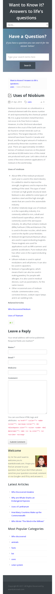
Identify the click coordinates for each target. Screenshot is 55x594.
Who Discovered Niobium (19, 309)
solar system (17, 565)
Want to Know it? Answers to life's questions (26, 11)
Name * (11, 347)
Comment (13, 378)
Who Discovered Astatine (22, 492)
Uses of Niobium (28, 95)
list (12, 553)
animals (14, 542)
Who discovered (18, 536)
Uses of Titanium (15, 315)
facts (13, 547)
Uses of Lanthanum (20, 506)
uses (12, 87)
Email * (11, 357)
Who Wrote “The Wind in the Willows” (27, 521)
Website (12, 367)
